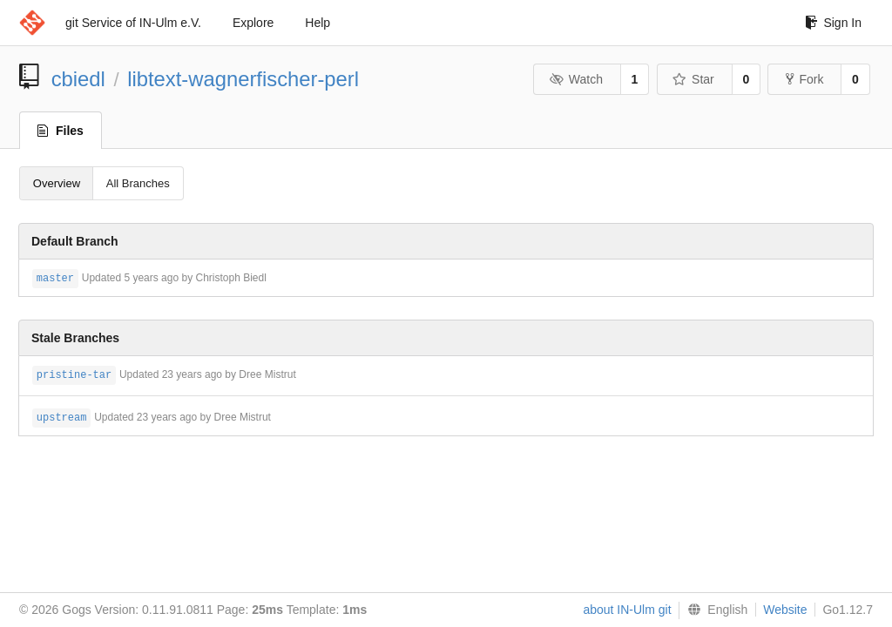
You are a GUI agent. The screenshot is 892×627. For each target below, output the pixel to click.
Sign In (833, 23)
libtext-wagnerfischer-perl (243, 79)
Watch (576, 79)
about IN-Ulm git (627, 610)
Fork (804, 79)
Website (785, 610)
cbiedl (78, 79)
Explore (253, 23)
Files (60, 131)
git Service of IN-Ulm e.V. (133, 23)
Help (317, 23)
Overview (56, 183)
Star (693, 79)
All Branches (138, 183)
